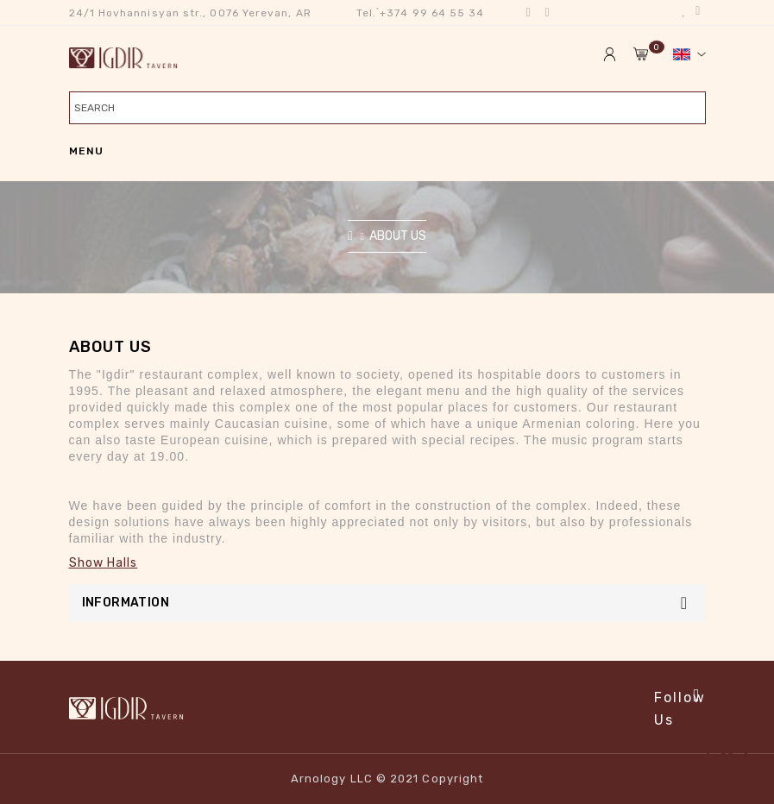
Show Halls (103, 563)
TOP (733, 763)
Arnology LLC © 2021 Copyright (387, 778)
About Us (397, 236)
